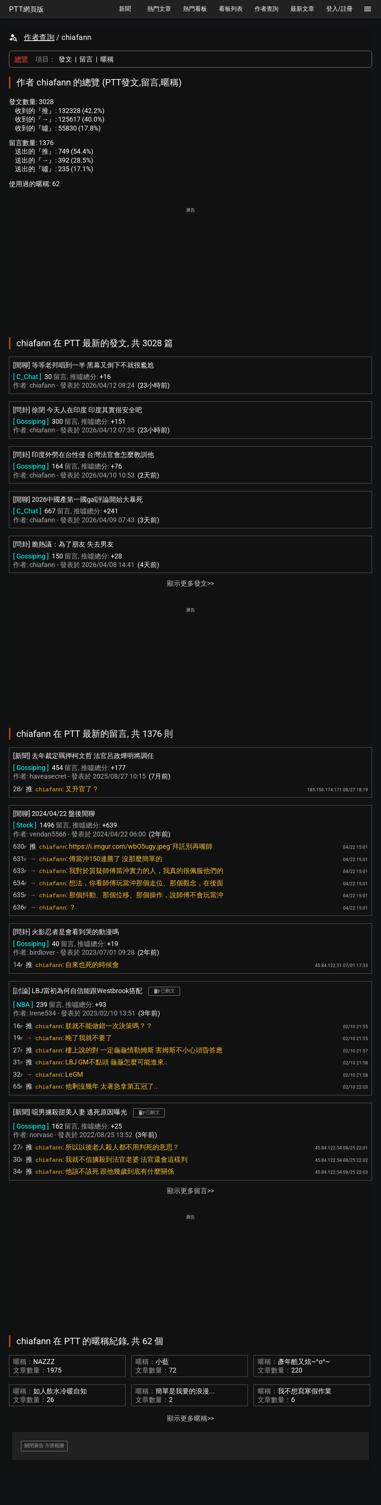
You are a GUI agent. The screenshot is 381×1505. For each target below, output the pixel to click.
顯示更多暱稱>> (190, 1418)
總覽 (21, 59)
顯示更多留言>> (190, 1191)
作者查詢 (39, 37)
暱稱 (107, 59)
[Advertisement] (190, 267)
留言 (86, 59)
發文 (65, 59)
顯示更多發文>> (190, 583)
